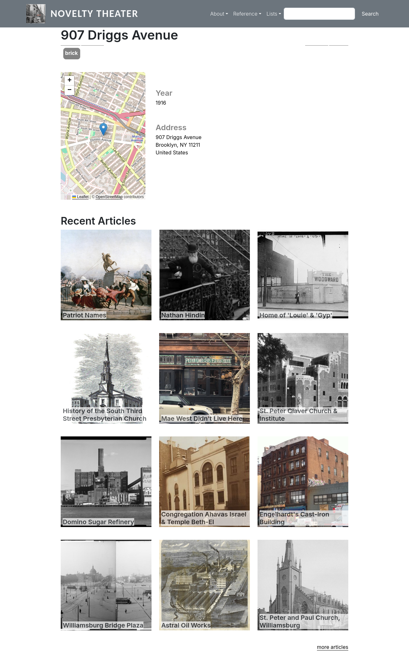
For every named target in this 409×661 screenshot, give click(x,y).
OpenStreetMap (109, 197)
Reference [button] (245, 14)
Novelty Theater (94, 13)
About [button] (217, 14)
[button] (82, 45)
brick (71, 53)
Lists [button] (271, 14)
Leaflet (80, 197)
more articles (332, 647)
